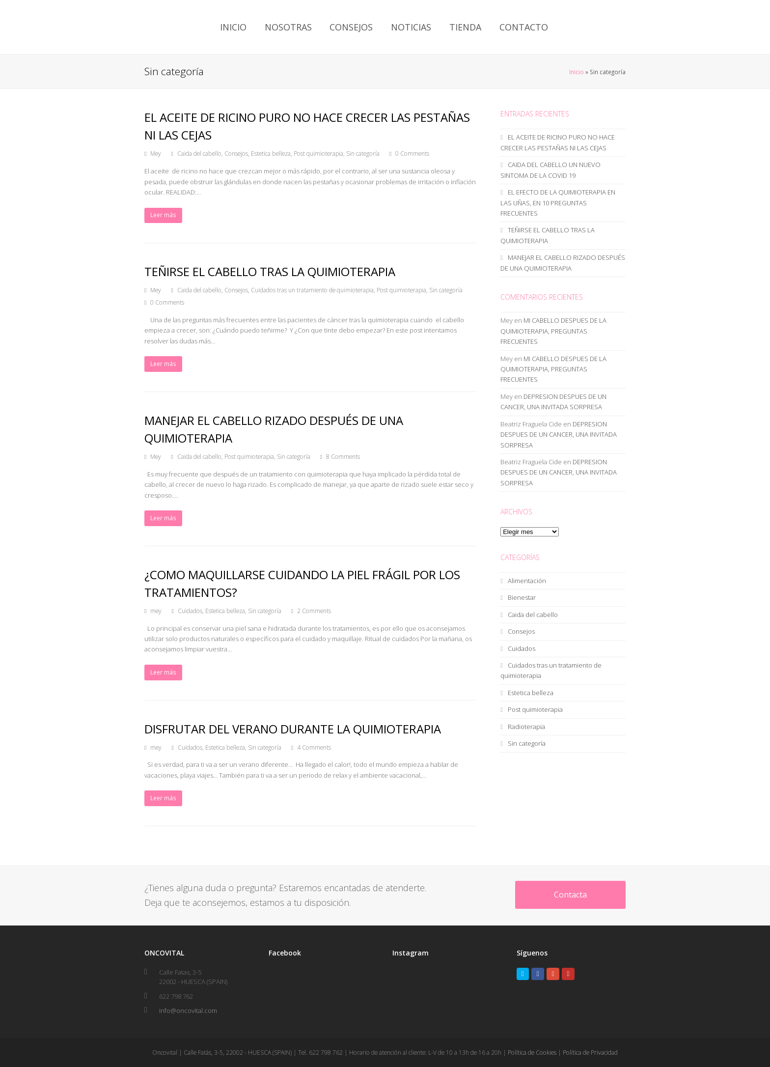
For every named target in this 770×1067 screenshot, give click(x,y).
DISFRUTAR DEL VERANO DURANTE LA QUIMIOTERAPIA (292, 729)
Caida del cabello (199, 153)
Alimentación (527, 580)
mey (156, 611)
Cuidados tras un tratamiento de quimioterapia (312, 290)
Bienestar (522, 597)
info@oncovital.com (188, 1010)
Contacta (570, 894)
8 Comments (343, 456)
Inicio (576, 72)
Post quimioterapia (318, 153)
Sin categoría (363, 153)
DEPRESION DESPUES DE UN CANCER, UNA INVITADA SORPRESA (558, 434)
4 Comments (314, 747)
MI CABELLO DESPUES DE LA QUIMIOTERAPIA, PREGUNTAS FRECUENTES (553, 331)
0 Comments (412, 153)
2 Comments (314, 611)
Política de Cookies (532, 1052)
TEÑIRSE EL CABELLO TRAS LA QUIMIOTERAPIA (269, 271)
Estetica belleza (271, 153)
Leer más (163, 215)
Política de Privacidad (590, 1052)
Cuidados (190, 611)
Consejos (236, 153)
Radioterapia (526, 726)
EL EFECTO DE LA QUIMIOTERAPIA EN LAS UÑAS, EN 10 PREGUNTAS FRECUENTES (557, 203)
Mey (155, 153)
